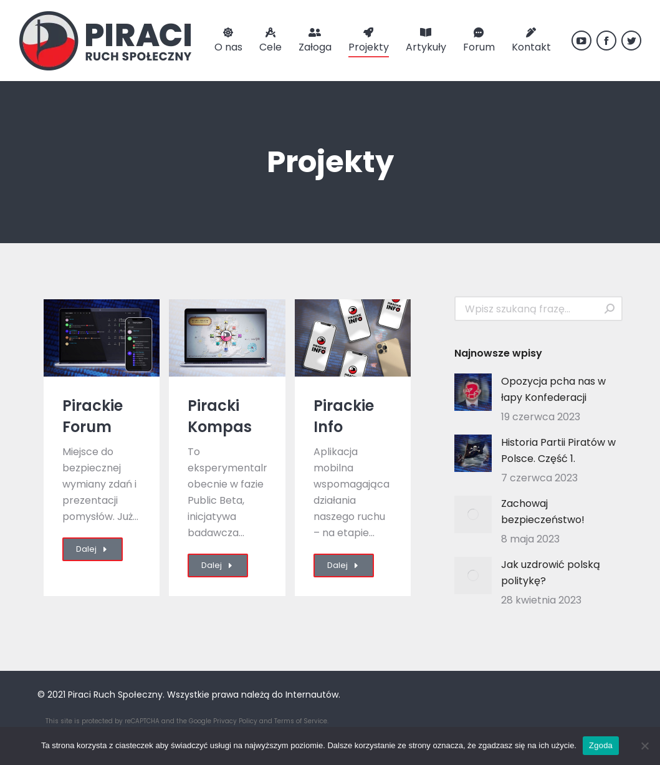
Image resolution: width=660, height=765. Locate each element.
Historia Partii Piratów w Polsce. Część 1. (558, 450)
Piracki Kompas (220, 416)
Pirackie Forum (92, 416)
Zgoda (601, 745)
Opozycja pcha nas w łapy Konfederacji (553, 389)
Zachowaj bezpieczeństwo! (543, 511)
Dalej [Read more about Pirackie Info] (343, 565)
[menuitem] (228, 40)
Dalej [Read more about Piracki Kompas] (217, 565)
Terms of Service (300, 721)
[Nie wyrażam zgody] (644, 745)
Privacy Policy (235, 721)
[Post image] (473, 392)
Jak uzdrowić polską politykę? (550, 572)
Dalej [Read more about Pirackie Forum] (92, 549)
